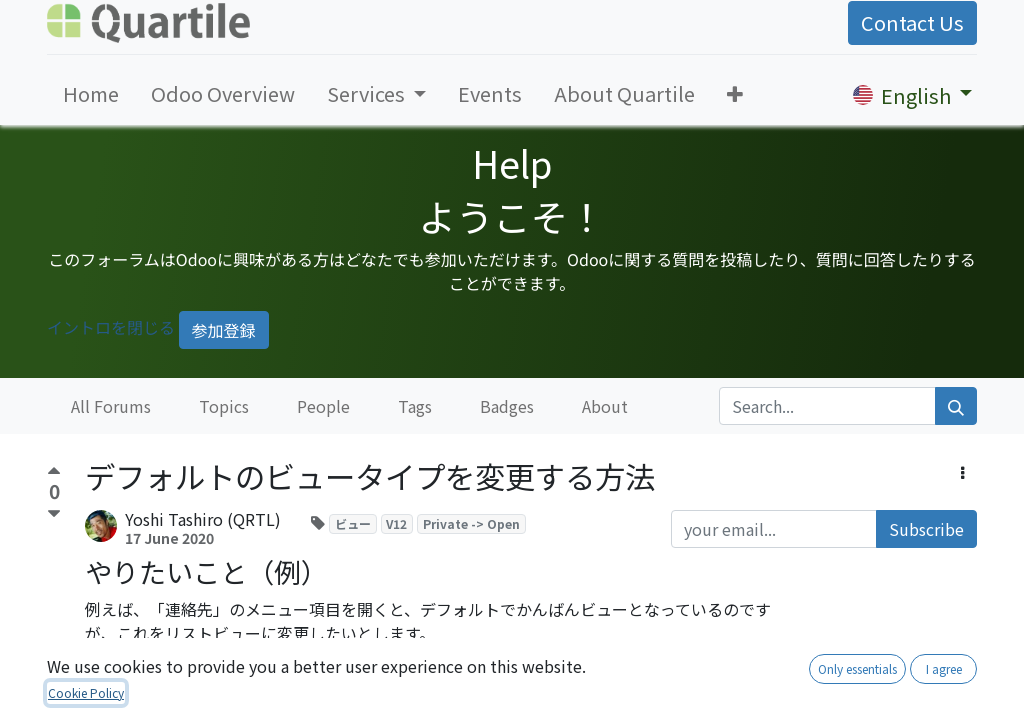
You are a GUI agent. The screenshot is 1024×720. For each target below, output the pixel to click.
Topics (224, 406)
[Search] (956, 406)
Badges (507, 406)
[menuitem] (91, 94)
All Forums (111, 406)
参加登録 (224, 330)
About (605, 406)
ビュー (353, 523)
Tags (415, 406)
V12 (396, 523)
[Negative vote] (54, 514)
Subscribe (926, 529)
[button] (735, 94)
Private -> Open (471, 523)
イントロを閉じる (111, 327)
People (323, 406)
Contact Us (912, 22)
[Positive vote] (54, 473)
